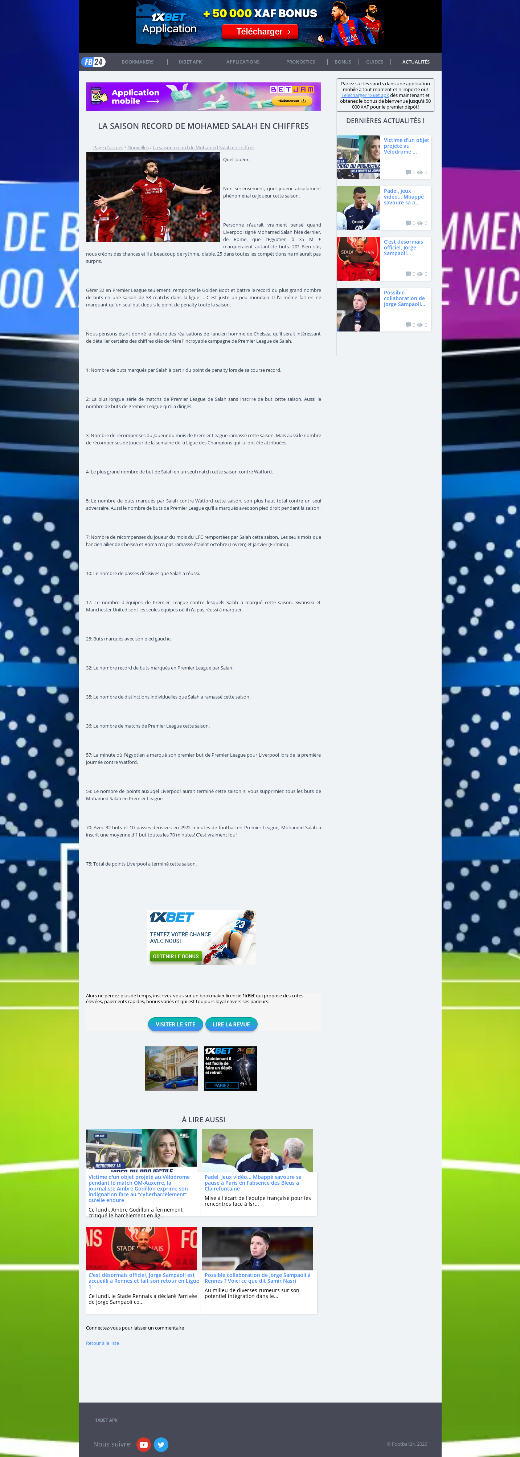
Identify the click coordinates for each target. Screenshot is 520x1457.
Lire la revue (231, 1024)
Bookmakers (137, 61)
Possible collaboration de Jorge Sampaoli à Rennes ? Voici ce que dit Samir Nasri (258, 1277)
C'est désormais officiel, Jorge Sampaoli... (403, 247)
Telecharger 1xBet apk (365, 95)
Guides (374, 61)
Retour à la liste (102, 1343)
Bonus (343, 61)
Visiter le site (175, 1024)
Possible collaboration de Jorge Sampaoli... (404, 298)
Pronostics (300, 61)
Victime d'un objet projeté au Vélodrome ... (406, 146)
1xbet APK (190, 61)
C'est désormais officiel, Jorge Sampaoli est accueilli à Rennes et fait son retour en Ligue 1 (144, 1280)
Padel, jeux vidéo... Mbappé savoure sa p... (404, 196)
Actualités (416, 61)
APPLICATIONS (242, 61)
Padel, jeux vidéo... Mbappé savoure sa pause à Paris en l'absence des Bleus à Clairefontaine (253, 1182)
